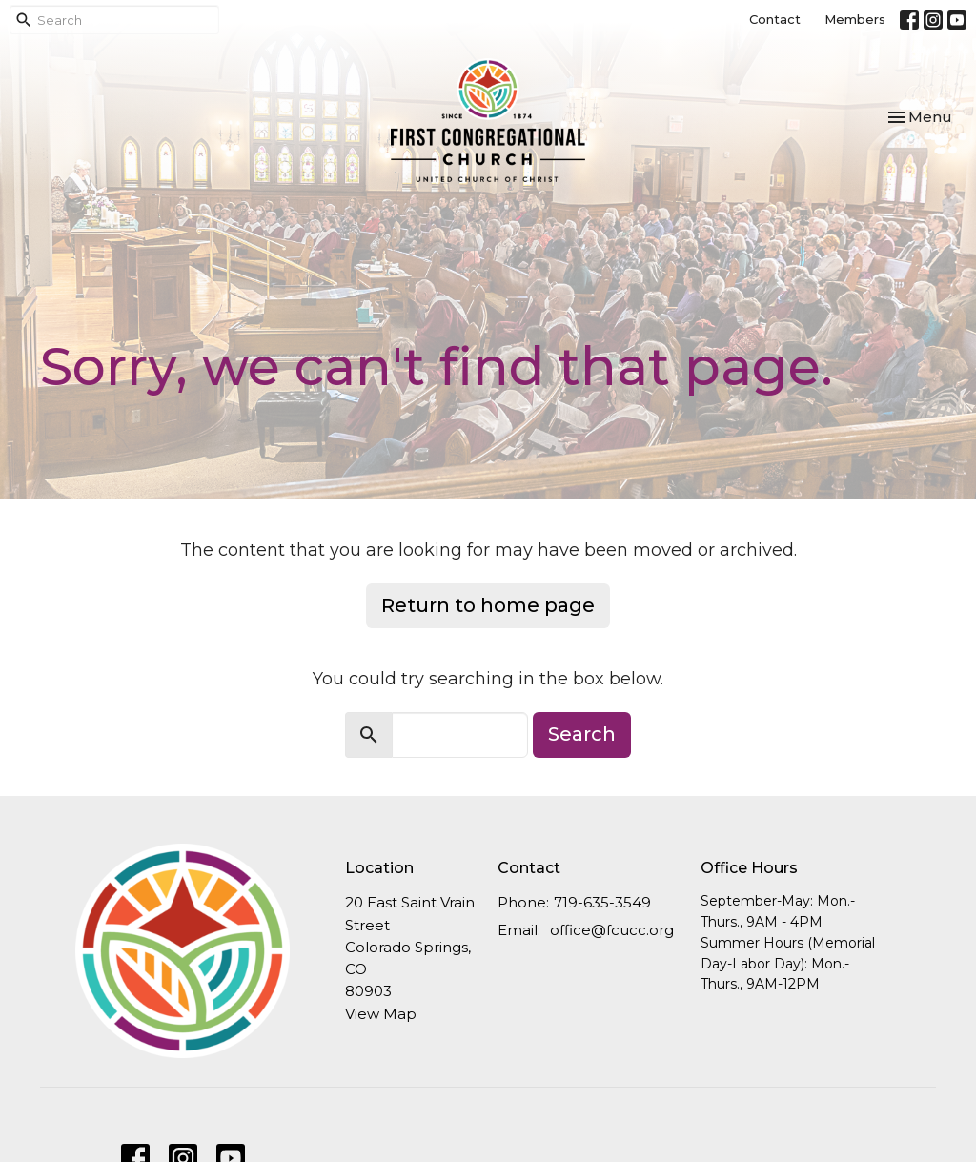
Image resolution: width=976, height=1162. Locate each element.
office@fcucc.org (612, 930)
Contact (775, 19)
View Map (381, 1014)
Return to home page (488, 605)
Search (582, 734)
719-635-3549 (602, 902)
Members (854, 19)
